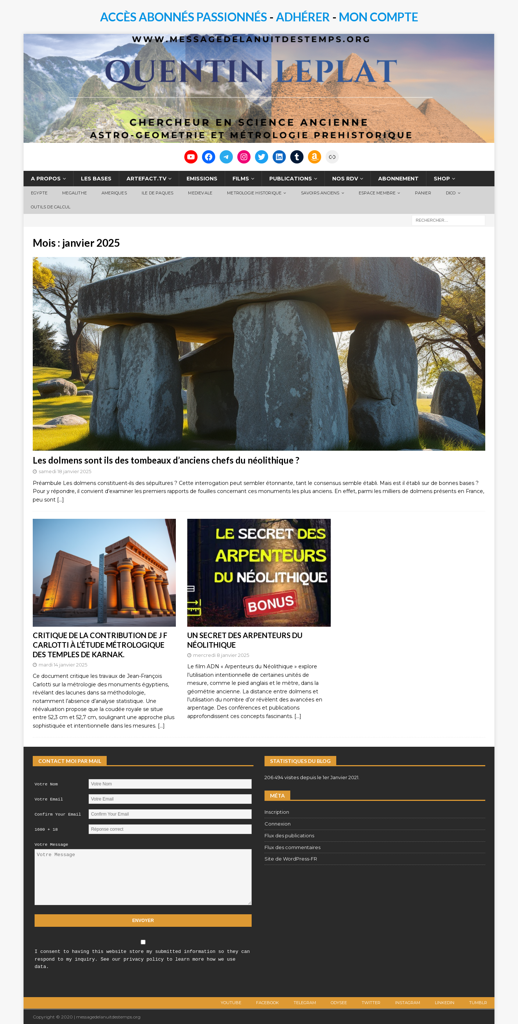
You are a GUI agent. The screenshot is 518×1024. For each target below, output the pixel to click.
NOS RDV (345, 178)
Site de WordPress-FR (291, 859)
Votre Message (51, 844)
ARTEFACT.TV (146, 178)
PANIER (423, 193)
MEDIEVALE (200, 193)
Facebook (267, 1002)
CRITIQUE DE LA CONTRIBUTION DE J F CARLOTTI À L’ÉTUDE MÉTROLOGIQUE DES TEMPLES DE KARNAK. (100, 645)
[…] (60, 499)
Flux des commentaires (292, 847)
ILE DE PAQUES (158, 193)
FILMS (241, 178)
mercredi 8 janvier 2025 (221, 655)
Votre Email (49, 799)
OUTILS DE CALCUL (50, 207)
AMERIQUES (114, 193)
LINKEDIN (444, 1002)
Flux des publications (289, 835)
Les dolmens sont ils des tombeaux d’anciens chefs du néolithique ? (166, 460)
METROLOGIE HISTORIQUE (254, 193)
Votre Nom (46, 784)
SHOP (442, 178)
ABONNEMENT (398, 178)
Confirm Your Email (58, 814)
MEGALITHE (74, 193)
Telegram (305, 1002)
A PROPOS (46, 178)
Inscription (277, 812)
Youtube (231, 1002)
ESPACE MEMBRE (377, 193)
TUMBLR (478, 1002)
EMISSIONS (202, 178)
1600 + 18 (46, 829)
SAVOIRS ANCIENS (320, 193)
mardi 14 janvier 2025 (63, 665)
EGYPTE (39, 193)
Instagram (407, 1002)
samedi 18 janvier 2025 (65, 471)
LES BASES (96, 178)
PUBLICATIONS (290, 178)
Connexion (278, 824)
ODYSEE (339, 1002)
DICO (451, 193)
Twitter (371, 1002)
